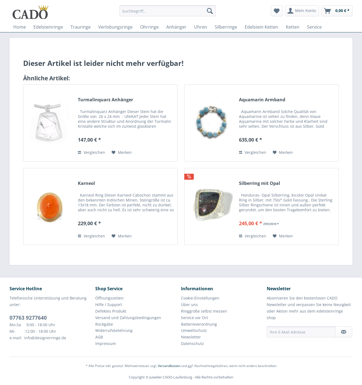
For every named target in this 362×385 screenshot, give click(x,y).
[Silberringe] (226, 27)
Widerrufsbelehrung (114, 330)
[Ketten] (292, 27)
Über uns (189, 304)
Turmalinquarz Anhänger (105, 100)
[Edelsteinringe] (48, 27)
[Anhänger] (176, 27)
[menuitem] (167, 13)
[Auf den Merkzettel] (122, 152)
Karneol (86, 183)
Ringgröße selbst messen (204, 311)
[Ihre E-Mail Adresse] (301, 331)
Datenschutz (192, 343)
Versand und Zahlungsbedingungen (128, 317)
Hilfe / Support (108, 304)
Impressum (105, 343)
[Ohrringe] (149, 27)
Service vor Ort (194, 317)
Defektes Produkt (110, 311)
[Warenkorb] (336, 10)
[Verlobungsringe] (115, 27)
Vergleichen (91, 152)
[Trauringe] (80, 27)
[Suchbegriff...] (167, 10)
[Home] (20, 27)
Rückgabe (104, 324)
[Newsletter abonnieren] (343, 331)
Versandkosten (169, 365)
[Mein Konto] (302, 10)
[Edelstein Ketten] (261, 27)
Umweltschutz (194, 330)
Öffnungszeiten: (109, 298)
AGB (99, 337)
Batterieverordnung (199, 324)
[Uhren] (200, 27)
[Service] (314, 27)
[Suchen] (210, 10)
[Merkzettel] (277, 10)
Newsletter (191, 337)
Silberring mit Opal (259, 183)
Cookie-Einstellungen (200, 298)
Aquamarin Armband (262, 100)
